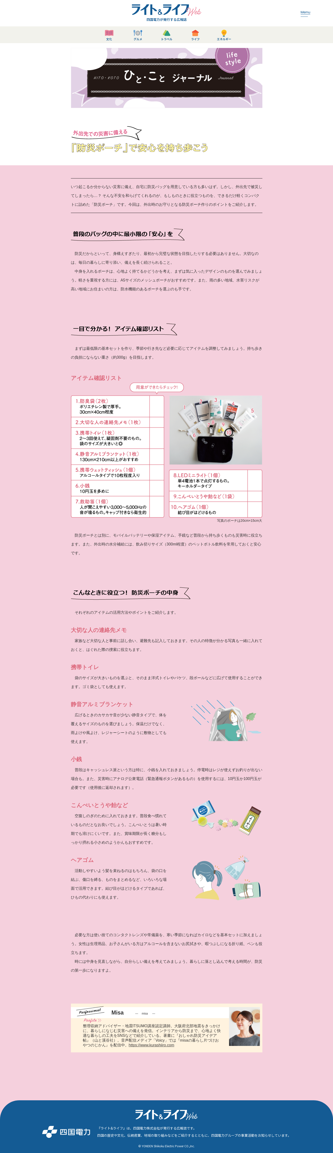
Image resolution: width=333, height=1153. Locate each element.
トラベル (166, 39)
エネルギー (224, 39)
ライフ (195, 39)
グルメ (138, 39)
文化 (109, 39)
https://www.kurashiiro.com (151, 1045)
